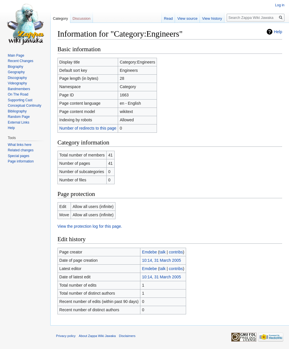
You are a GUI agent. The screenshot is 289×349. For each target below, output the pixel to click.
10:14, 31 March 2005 (161, 260)
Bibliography (17, 111)
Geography (16, 72)
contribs (176, 252)
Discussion (82, 18)
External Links (18, 122)
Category (60, 18)
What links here (19, 145)
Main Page (16, 55)
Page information (21, 161)
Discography (17, 78)
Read (168, 18)
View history (212, 18)
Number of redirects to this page (87, 128)
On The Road (18, 94)
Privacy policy (65, 336)
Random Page (19, 117)
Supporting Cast (20, 100)
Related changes (20, 150)
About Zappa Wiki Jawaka (97, 336)
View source (187, 18)
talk (163, 252)
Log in (279, 5)
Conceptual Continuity (24, 106)
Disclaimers (127, 336)
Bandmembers (19, 89)
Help (278, 31)
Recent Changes (20, 61)
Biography (15, 67)
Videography (17, 83)
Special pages (18, 156)
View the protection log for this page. (89, 226)
